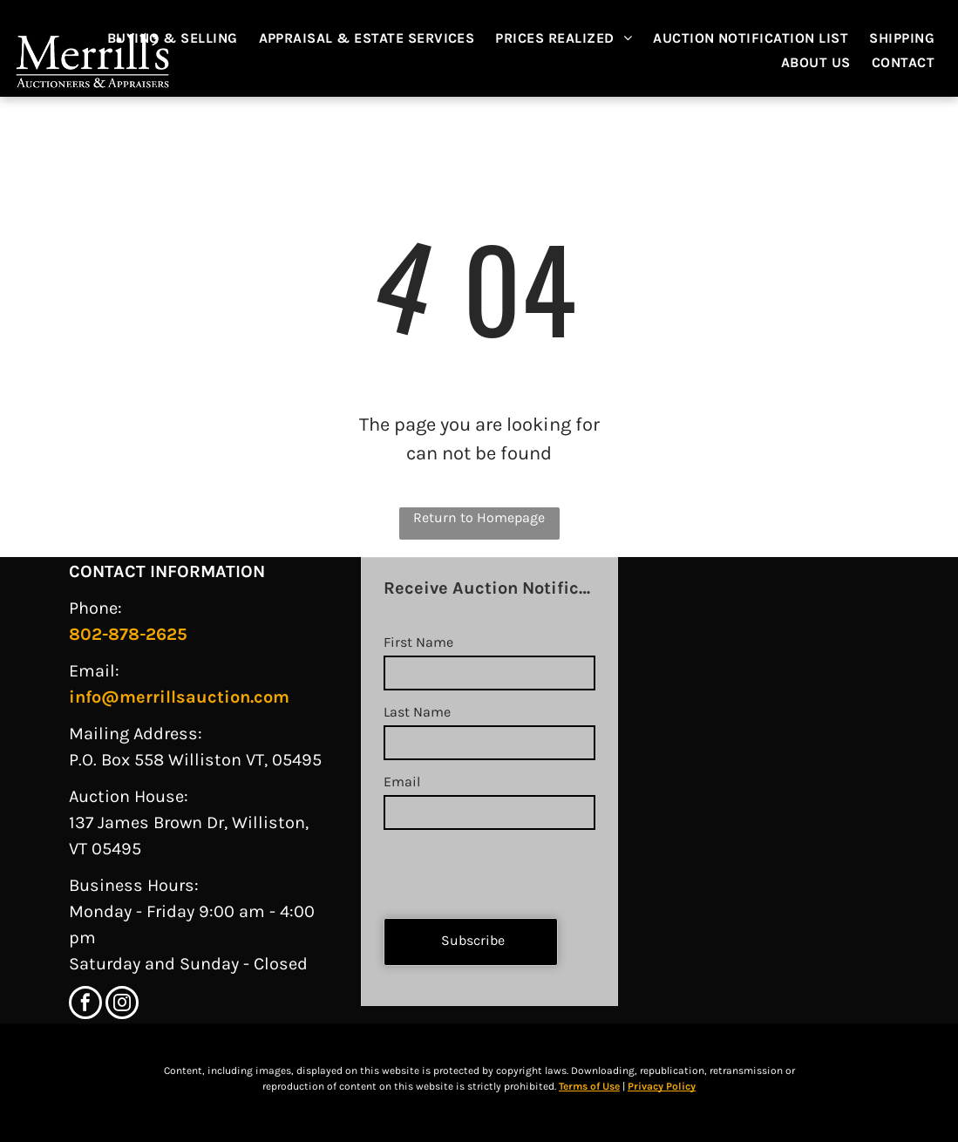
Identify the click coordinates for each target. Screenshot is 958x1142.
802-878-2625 (128, 634)
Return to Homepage (479, 517)
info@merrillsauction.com (179, 697)
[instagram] (122, 1004)
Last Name (417, 712)
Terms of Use (589, 1086)
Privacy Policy (662, 1086)
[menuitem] (181, 38)
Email (402, 781)
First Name (418, 642)
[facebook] (85, 1004)
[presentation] (516, 867)
